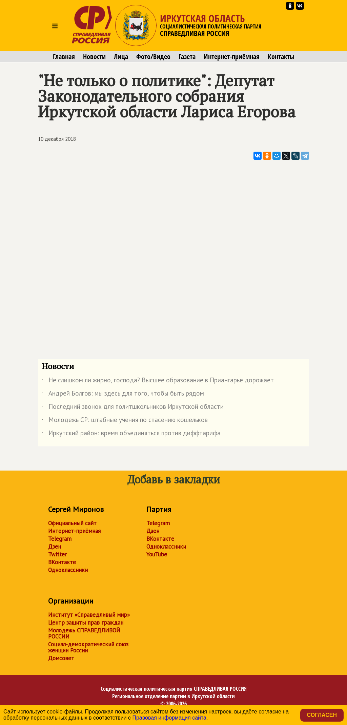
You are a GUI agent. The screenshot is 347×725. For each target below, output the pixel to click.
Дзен (54, 546)
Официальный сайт (72, 523)
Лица (121, 56)
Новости (94, 56)
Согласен (322, 715)
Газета (187, 56)
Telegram (60, 539)
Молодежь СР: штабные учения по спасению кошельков (125, 421)
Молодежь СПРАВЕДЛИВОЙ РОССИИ (84, 633)
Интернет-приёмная (232, 56)
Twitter (57, 554)
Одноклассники (68, 570)
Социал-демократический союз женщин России (88, 647)
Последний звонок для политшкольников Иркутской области (133, 407)
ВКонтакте (62, 562)
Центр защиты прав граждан (85, 622)
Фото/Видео (153, 56)
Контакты (281, 56)
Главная (64, 56)
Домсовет (61, 658)
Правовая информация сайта (169, 718)
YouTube (156, 554)
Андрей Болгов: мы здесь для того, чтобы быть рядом (123, 394)
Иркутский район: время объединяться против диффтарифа (131, 434)
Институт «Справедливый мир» (89, 615)
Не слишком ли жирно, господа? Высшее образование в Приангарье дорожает (158, 381)
